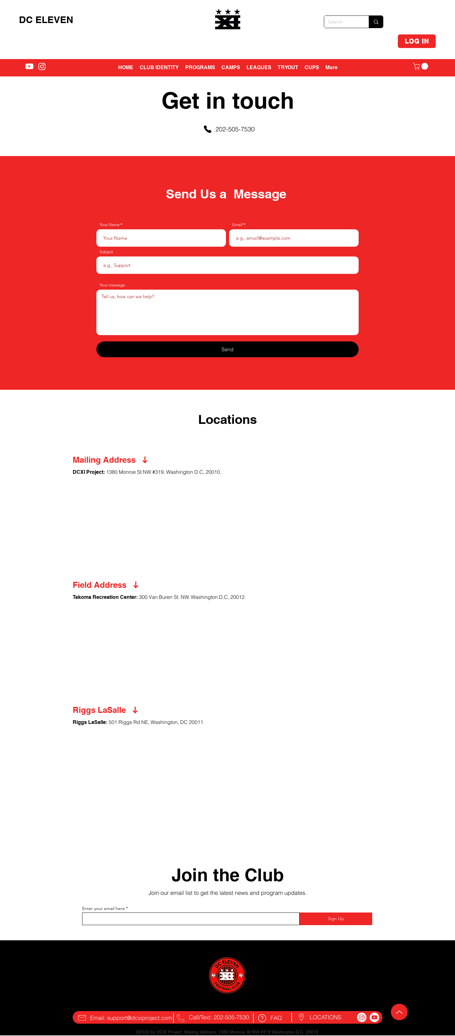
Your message (112, 285)
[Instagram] (362, 1017)
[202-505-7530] (228, 129)
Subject (106, 252)
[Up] (399, 1012)
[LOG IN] (417, 41)
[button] (230, 67)
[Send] (227, 349)
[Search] (341, 22)
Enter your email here (103, 908)
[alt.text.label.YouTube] (29, 66)
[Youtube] (374, 1017)
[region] (228, 22)
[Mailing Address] (126, 460)
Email (237, 225)
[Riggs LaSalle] (126, 710)
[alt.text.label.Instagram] (42, 66)
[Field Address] (126, 585)
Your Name (109, 225)
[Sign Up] (336, 919)
